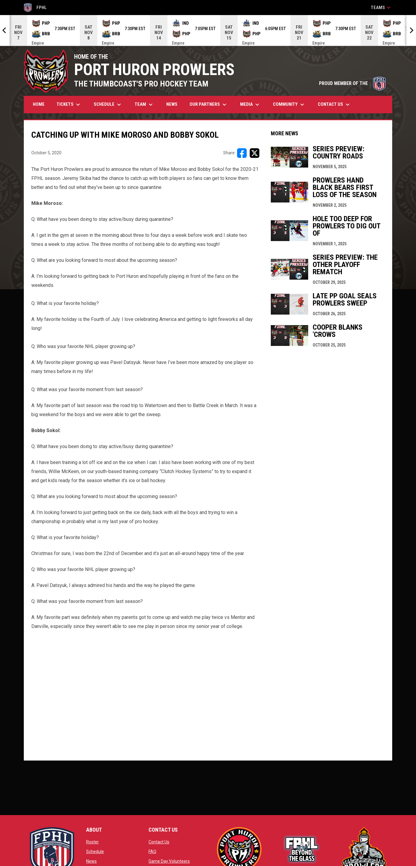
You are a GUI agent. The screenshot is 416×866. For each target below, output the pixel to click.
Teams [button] (381, 7)
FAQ (152, 851)
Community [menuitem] (289, 104)
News (91, 861)
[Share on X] (254, 153)
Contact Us (159, 841)
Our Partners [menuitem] (208, 104)
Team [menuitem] (144, 104)
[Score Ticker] (208, 30)
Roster (92, 841)
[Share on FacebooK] (242, 153)
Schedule (95, 851)
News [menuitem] (171, 104)
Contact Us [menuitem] (334, 104)
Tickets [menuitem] (69, 104)
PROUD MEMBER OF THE (352, 83)
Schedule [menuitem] (108, 104)
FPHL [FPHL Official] (35, 7)
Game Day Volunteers (169, 861)
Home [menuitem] (39, 104)
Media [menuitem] (250, 104)
